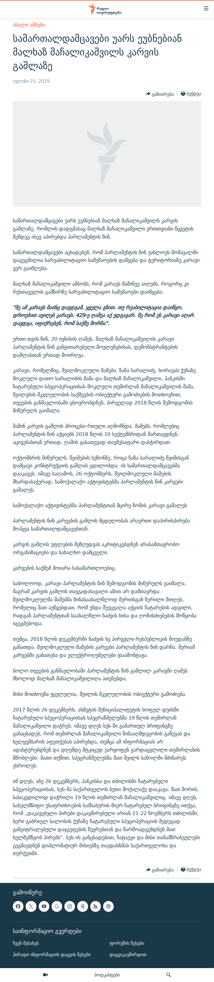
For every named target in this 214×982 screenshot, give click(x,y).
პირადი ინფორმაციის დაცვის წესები (52, 954)
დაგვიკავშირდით (128, 954)
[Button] (160, 94)
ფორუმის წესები (127, 943)
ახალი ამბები (29, 24)
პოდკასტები (107, 975)
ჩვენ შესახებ (26, 943)
